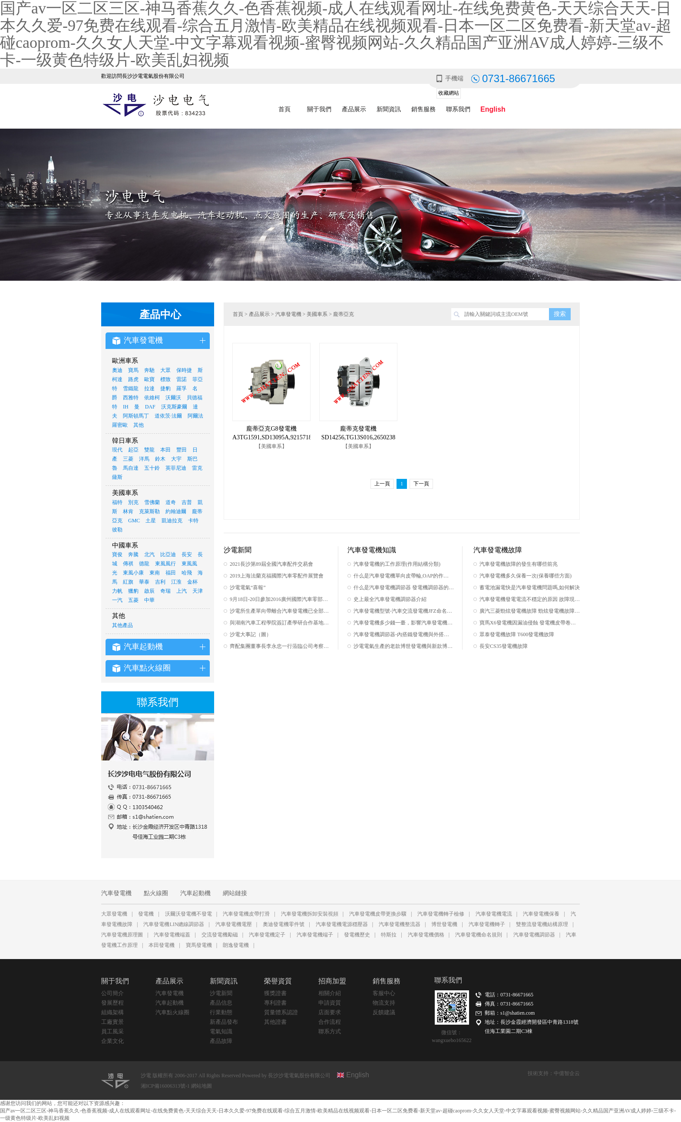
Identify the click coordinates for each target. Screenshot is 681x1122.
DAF (150, 407)
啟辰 (149, 591)
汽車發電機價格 (426, 935)
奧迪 (117, 370)
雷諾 (181, 379)
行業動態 (221, 1012)
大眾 (165, 370)
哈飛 (187, 573)
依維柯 (152, 398)
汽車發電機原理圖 (122, 935)
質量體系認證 (281, 1012)
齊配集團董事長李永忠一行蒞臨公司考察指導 (280, 646)
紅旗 (128, 582)
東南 (154, 573)
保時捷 (184, 370)
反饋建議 (384, 1012)
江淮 (176, 582)
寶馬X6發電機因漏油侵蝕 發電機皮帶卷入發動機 (529, 623)
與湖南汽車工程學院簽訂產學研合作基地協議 (280, 623)
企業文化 (112, 1041)
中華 (149, 600)
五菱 (133, 600)
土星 (150, 521)
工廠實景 (112, 1022)
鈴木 (160, 459)
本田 (165, 450)
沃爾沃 (173, 398)
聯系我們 (458, 109)
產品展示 (354, 109)
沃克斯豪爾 (174, 407)
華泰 (144, 582)
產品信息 (221, 1002)
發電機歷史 (357, 935)
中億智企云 (567, 1073)
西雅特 (131, 398)
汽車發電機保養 (541, 914)
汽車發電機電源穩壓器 (342, 924)
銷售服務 (423, 109)
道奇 (170, 502)
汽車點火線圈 (172, 1012)
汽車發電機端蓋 (172, 935)
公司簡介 (112, 993)
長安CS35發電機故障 (503, 646)
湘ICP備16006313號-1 (166, 1086)
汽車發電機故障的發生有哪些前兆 (518, 564)
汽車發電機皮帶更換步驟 (378, 914)
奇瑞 (165, 591)
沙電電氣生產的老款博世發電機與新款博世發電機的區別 (404, 646)
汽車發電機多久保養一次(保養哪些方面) (525, 576)
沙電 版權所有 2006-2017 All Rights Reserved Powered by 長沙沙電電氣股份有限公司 (236, 1075)
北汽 (149, 554)
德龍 (144, 564)
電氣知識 (221, 1031)
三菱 (128, 459)
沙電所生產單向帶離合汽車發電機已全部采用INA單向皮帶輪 (280, 611)
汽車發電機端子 (315, 935)
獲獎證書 (275, 993)
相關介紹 (329, 993)
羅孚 (181, 388)
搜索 (560, 314)
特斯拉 (389, 935)
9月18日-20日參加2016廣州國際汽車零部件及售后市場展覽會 (280, 599)
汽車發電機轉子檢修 (440, 914)
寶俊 (117, 554)
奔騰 (133, 554)
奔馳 (149, 370)
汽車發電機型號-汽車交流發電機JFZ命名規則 (404, 611)
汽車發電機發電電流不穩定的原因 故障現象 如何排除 (529, 599)
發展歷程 (112, 1002)
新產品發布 (224, 1022)
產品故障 (221, 1041)
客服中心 (384, 993)
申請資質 (329, 1002)
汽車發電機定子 (267, 935)
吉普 (187, 502)
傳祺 (128, 564)
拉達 (149, 388)
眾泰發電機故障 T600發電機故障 (516, 634)
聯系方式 (329, 1031)
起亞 (133, 450)
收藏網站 (448, 93)
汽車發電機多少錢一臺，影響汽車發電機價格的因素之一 (404, 623)
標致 (165, 379)
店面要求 (329, 1012)
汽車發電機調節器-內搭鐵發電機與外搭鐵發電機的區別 (404, 634)
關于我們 (319, 109)
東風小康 (133, 573)
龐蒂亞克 (343, 314)
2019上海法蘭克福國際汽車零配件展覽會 (277, 576)
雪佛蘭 (152, 502)
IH (126, 407)
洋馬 (144, 459)
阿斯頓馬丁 (136, 416)
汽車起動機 (195, 893)
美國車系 (317, 314)
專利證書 (275, 1002)
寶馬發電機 (199, 945)
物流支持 (384, 1002)
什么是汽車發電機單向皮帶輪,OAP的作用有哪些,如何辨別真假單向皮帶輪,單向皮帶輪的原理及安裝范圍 (404, 576)
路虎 (133, 379)
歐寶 (149, 379)
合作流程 (329, 1022)
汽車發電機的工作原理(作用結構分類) (397, 564)
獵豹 (133, 591)
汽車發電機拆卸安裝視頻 (309, 914)
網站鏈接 (235, 893)
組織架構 (112, 1012)
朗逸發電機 (236, 945)
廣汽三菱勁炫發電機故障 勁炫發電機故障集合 (529, 611)
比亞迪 (168, 554)
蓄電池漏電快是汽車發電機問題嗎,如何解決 (529, 587)
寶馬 (133, 370)
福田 (170, 573)
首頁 (284, 109)
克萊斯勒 (149, 511)
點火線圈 (156, 893)
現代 (117, 450)
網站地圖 (201, 1086)
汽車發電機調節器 (534, 935)
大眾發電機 (114, 914)
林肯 (128, 511)
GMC (134, 521)
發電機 (146, 914)
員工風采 (112, 1031)
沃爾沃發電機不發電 (188, 914)
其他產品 (122, 625)
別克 (133, 502)
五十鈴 (152, 468)
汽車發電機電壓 (233, 924)
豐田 (181, 450)
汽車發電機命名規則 (478, 935)
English (493, 109)
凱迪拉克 (172, 521)
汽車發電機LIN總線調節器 (173, 924)
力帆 (117, 591)
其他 (138, 425)
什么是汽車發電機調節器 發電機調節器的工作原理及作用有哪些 (404, 587)
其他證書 (275, 1022)
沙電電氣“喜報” (248, 587)
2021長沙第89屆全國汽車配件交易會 (271, 564)
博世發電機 (444, 924)
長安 (187, 554)
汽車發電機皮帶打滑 (246, 914)
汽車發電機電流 (494, 914)
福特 (117, 502)
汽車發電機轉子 (487, 924)
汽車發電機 (288, 314)
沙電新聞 (221, 993)
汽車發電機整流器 (399, 924)
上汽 (181, 591)
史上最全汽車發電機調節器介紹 (390, 599)
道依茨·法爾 (168, 416)
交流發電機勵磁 (220, 935)
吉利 (160, 582)
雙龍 (149, 450)
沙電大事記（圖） (250, 634)
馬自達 (131, 468)
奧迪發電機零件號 (283, 924)
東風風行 (165, 564)
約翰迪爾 (175, 511)
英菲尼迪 (175, 468)
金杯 (192, 582)
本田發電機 (162, 945)
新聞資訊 (389, 109)
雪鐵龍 (131, 388)
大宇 (176, 459)
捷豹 (165, 388)
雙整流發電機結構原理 (542, 924)
